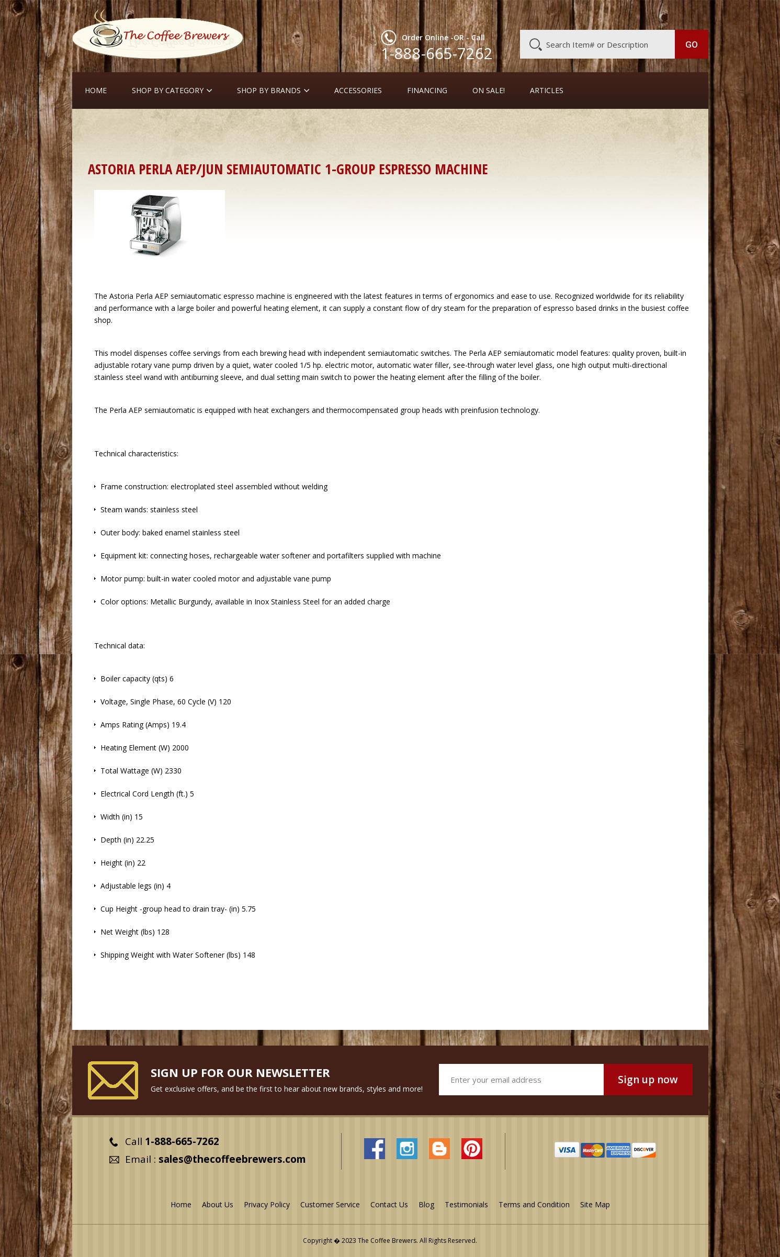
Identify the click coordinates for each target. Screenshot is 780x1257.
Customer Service (572, 14)
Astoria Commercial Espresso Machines (561, 128)
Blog (619, 14)
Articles (546, 90)
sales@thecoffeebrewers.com (232, 1159)
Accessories (358, 90)
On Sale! (488, 90)
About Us (517, 14)
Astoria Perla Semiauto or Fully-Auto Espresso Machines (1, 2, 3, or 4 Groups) (226, 139)
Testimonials (466, 1204)
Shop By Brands (269, 90)
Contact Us (389, 1204)
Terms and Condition (534, 1204)
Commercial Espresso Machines (268, 128)
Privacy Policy (267, 1204)
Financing (427, 90)
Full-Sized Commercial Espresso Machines (408, 128)
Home (96, 90)
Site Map (595, 1204)
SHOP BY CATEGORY (168, 90)
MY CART (688, 13)
